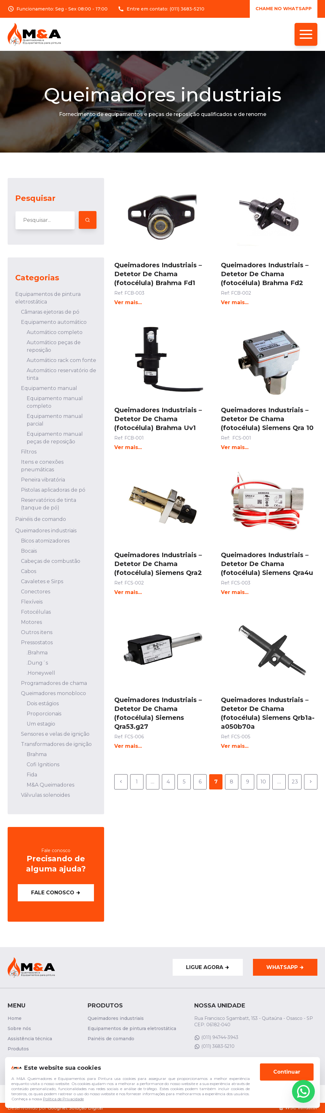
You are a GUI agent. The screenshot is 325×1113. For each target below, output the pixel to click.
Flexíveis (32, 602)
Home (15, 1018)
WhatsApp (285, 967)
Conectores (35, 592)
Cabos (28, 571)
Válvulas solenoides (45, 795)
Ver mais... (128, 302)
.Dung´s (37, 663)
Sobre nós (19, 1028)
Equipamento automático (54, 322)
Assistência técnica (30, 1038)
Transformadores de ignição (56, 744)
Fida (32, 775)
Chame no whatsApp (283, 8)
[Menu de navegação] (306, 34)
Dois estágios (43, 703)
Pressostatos (37, 642)
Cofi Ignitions (43, 764)
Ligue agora (207, 967)
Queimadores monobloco (53, 693)
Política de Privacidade (63, 1100)
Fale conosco (56, 893)
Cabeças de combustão (50, 561)
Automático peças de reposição (54, 346)
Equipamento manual (49, 388)
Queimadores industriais (45, 531)
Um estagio (41, 724)
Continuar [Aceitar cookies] (286, 1074)
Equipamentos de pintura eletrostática (48, 298)
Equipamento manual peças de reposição (55, 438)
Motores (31, 622)
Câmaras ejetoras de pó (50, 312)
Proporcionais (44, 714)
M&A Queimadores (50, 785)
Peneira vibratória (43, 480)
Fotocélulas (36, 612)
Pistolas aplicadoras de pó (53, 490)
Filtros (28, 452)
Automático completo (55, 332)
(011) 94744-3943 (216, 1037)
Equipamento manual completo (55, 402)
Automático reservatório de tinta (61, 374)
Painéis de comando (40, 519)
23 (295, 782)
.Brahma (37, 653)
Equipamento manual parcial (55, 420)
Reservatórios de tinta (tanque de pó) (48, 504)
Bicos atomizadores (45, 541)
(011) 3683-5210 (186, 9)
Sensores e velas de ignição (55, 734)
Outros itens (36, 632)
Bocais (29, 551)
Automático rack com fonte (61, 360)
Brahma (37, 754)
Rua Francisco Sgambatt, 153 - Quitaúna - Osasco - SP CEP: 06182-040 (253, 1021)
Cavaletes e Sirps (42, 581)
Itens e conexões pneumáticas (42, 466)
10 (263, 782)
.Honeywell (41, 673)
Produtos (18, 1049)
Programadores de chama (54, 683)
